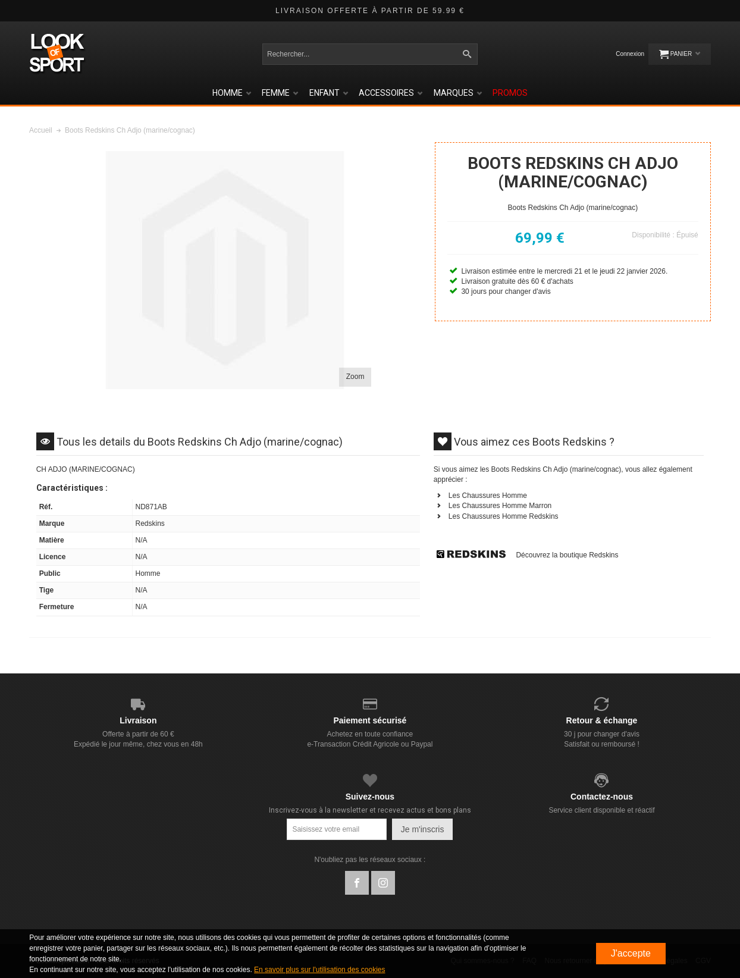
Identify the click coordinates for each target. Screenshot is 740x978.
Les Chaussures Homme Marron (500, 505)
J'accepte (631, 953)
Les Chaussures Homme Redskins (504, 516)
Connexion (630, 54)
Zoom (355, 376)
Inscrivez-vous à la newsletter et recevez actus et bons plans (370, 810)
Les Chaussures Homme (488, 495)
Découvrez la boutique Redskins (567, 555)
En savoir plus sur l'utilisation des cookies (319, 970)
